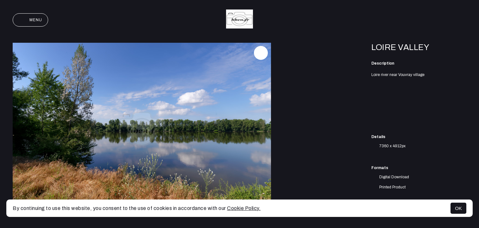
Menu (30, 20)
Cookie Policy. (244, 208)
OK (458, 208)
